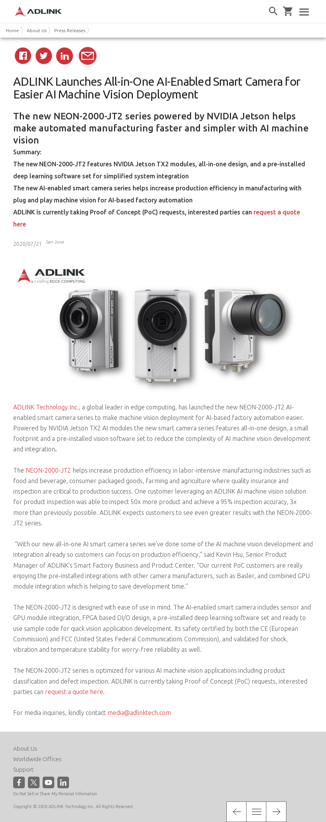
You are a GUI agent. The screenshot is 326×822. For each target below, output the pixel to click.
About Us (37, 30)
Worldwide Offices (37, 759)
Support (23, 769)
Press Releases (69, 30)
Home (12, 30)
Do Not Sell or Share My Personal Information (55, 793)
